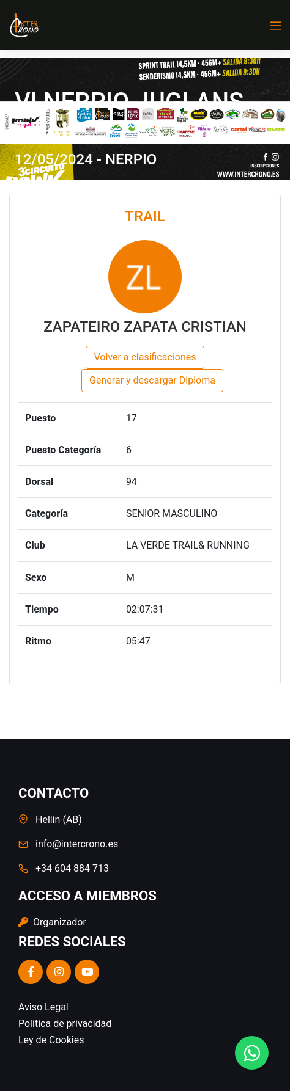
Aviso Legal (43, 1007)
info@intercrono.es (76, 844)
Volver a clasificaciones (145, 357)
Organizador (52, 922)
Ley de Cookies (51, 1040)
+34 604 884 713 (72, 868)
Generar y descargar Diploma (152, 380)
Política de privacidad (64, 1023)
